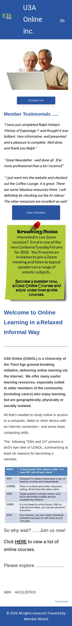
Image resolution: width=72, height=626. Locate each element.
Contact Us (36, 100)
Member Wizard (36, 619)
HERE (21, 541)
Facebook (61, 601)
